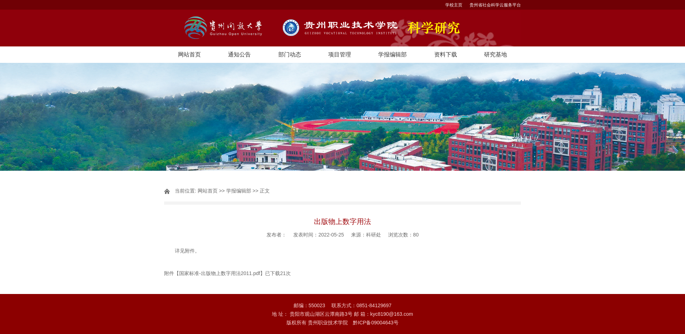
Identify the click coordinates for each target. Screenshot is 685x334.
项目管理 (339, 54)
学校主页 (453, 5)
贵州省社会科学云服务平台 (495, 5)
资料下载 (445, 54)
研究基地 (495, 54)
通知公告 (239, 54)
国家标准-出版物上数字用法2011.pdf (219, 273)
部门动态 (289, 54)
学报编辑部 (392, 54)
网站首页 (189, 54)
